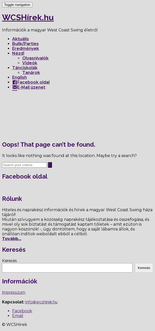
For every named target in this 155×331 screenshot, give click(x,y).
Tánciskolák (24, 67)
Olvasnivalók (35, 58)
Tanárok (31, 72)
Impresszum (13, 292)
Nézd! (18, 53)
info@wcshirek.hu (41, 302)
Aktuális (20, 38)
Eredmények (25, 48)
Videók (29, 63)
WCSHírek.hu (28, 17)
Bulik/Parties (25, 43)
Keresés (9, 260)
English (19, 77)
